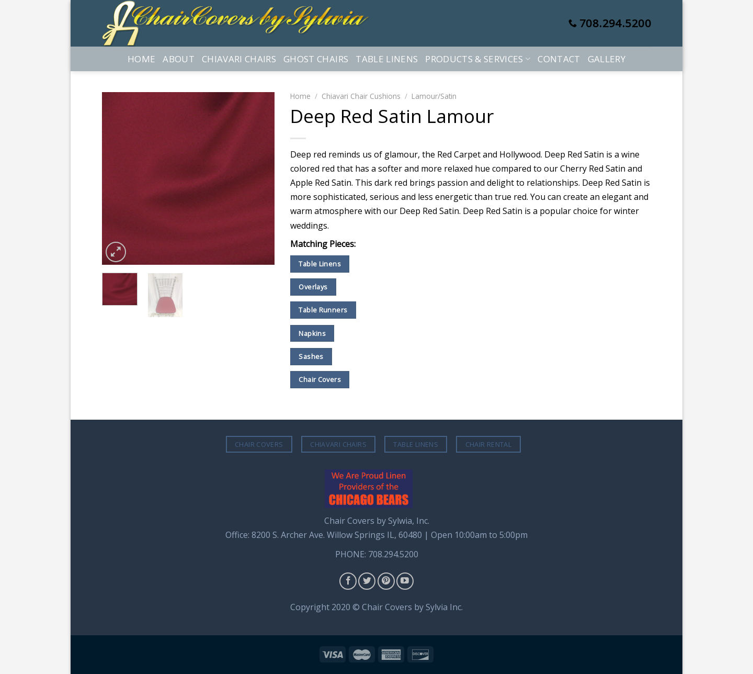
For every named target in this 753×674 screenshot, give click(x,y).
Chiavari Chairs (239, 59)
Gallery (606, 59)
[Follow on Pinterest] (386, 581)
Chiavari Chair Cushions (361, 96)
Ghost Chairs (315, 59)
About (179, 59)
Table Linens (387, 59)
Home (141, 59)
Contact (559, 59)
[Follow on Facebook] (348, 581)
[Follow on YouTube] (405, 581)
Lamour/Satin (434, 96)
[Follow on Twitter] (366, 581)
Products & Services (477, 59)
